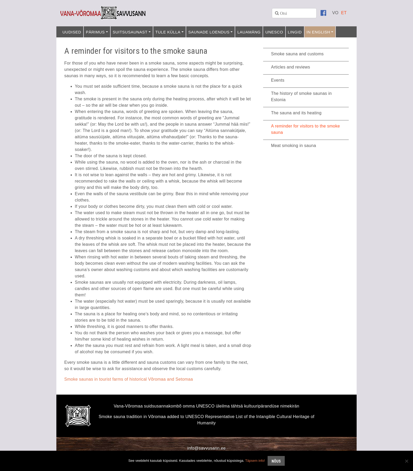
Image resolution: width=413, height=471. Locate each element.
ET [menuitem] (344, 13)
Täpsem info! (255, 461)
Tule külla (167, 32)
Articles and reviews (290, 67)
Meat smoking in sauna (293, 145)
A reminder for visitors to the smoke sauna (305, 129)
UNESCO (274, 32)
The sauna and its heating (296, 113)
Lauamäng (248, 32)
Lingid (295, 32)
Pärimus (95, 32)
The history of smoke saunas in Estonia (301, 96)
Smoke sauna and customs (297, 54)
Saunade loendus (209, 32)
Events (277, 80)
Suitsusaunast (130, 32)
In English (318, 32)
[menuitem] (335, 12)
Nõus (276, 461)
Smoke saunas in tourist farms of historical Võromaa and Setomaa (128, 379)
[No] (406, 461)
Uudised (71, 32)
